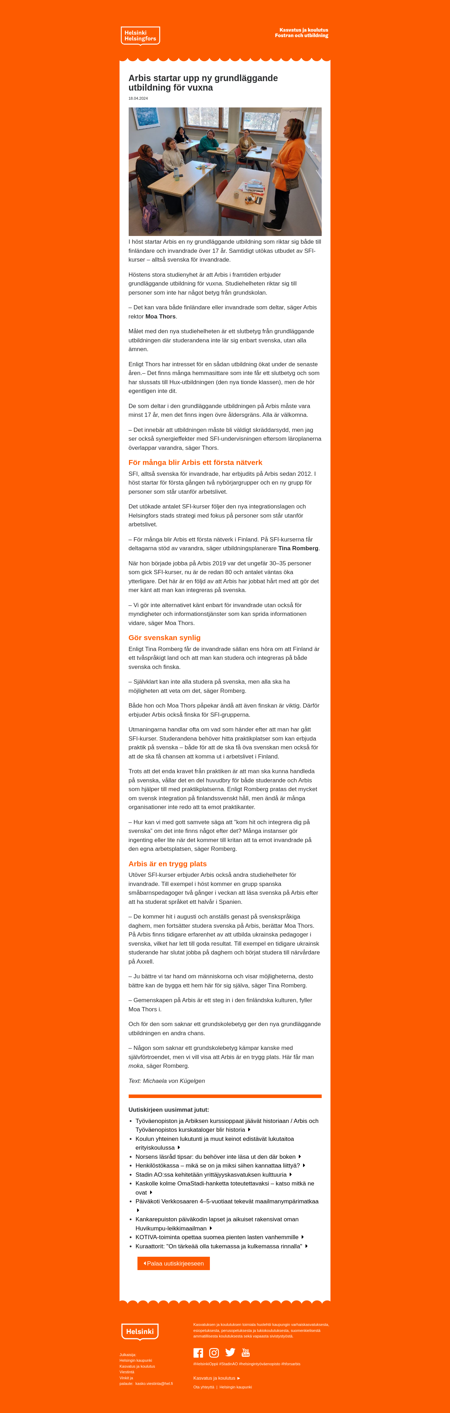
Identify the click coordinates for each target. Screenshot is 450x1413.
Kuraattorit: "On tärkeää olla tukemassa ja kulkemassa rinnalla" (222, 1246)
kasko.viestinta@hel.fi (154, 1383)
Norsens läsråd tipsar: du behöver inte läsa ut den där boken (218, 1157)
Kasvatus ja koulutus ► (217, 1378)
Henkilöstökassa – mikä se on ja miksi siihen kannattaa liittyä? (221, 1165)
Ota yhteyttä (203, 1387)
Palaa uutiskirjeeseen (173, 1263)
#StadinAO (228, 1364)
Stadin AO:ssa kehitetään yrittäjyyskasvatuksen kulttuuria (214, 1174)
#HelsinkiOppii (205, 1364)
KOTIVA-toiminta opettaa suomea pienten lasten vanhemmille (220, 1237)
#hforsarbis (290, 1364)
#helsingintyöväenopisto (259, 1364)
